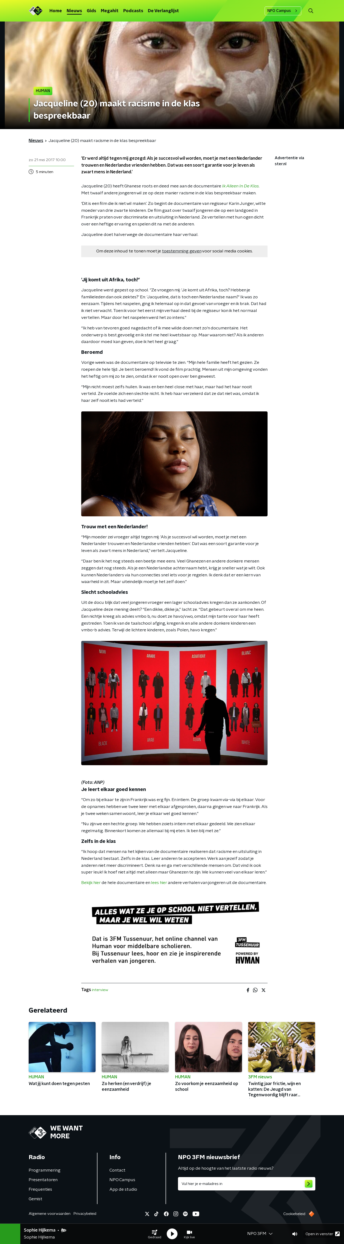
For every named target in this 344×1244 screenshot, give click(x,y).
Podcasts (133, 11)
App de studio (123, 1189)
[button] (154, 1234)
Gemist (35, 1199)
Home (55, 11)
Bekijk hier (91, 883)
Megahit (109, 11)
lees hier (159, 883)
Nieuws (74, 11)
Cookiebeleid (294, 1214)
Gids (91, 11)
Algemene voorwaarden (49, 1214)
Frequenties (40, 1189)
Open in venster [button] (323, 1234)
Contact (117, 1170)
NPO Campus (283, 10)
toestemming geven (181, 251)
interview (100, 990)
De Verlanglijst (163, 11)
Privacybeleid (84, 1214)
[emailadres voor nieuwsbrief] (246, 1183)
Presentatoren (43, 1180)
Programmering (44, 1170)
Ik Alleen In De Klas (240, 186)
